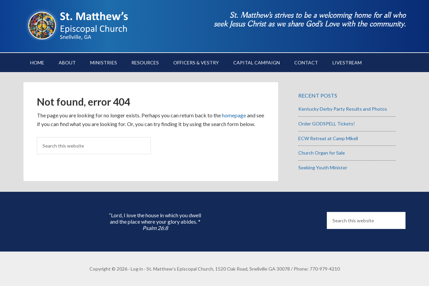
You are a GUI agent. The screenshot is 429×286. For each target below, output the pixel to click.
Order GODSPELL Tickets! (326, 123)
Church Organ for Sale (321, 153)
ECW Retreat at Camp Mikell (328, 138)
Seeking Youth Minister (322, 167)
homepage (234, 115)
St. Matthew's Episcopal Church (80, 23)
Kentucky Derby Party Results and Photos (342, 109)
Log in (137, 269)
